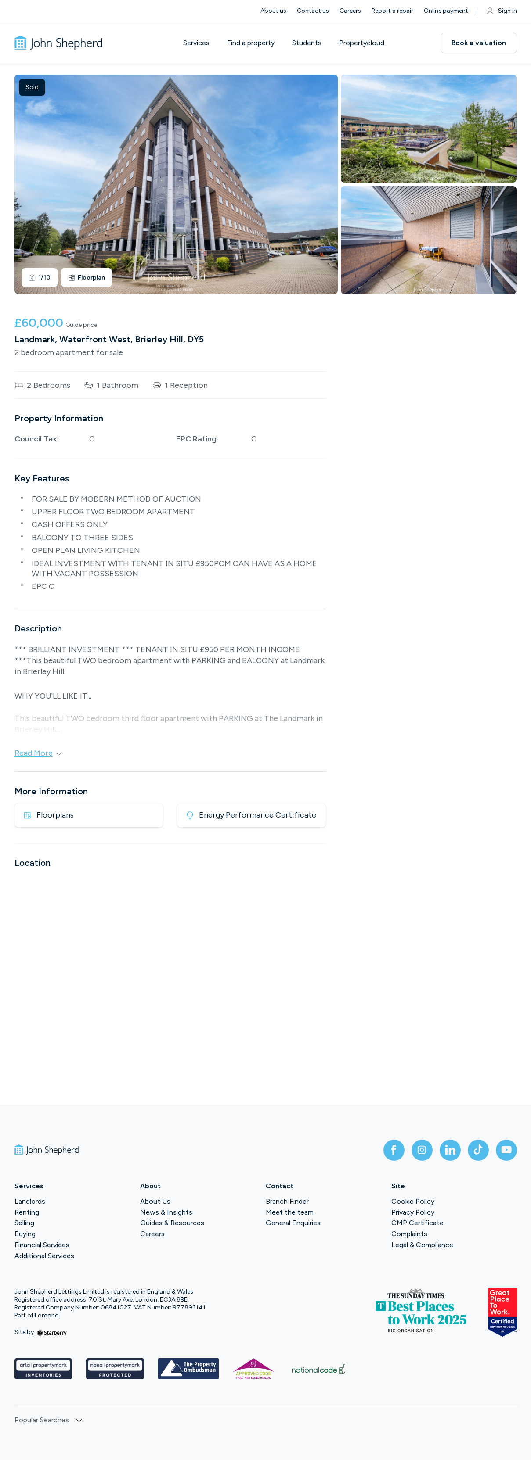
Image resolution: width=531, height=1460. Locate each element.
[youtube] (506, 1150)
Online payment (446, 10)
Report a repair (392, 10)
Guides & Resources (172, 1223)
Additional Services (44, 1256)
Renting (26, 1212)
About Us (155, 1201)
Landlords (29, 1201)
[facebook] (394, 1150)
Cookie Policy (412, 1201)
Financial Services (41, 1245)
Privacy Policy (412, 1212)
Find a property (251, 43)
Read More (37, 753)
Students (306, 43)
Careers (350, 10)
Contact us (313, 10)
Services (196, 43)
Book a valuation (479, 43)
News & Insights (166, 1212)
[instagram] (422, 1150)
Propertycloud (361, 43)
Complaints (409, 1234)
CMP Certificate (417, 1223)
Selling (24, 1223)
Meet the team (290, 1212)
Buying (25, 1234)
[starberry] (52, 1332)
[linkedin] (450, 1150)
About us (273, 10)
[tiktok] (478, 1150)
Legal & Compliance (422, 1245)
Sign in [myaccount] (501, 11)
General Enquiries (293, 1223)
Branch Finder (287, 1201)
